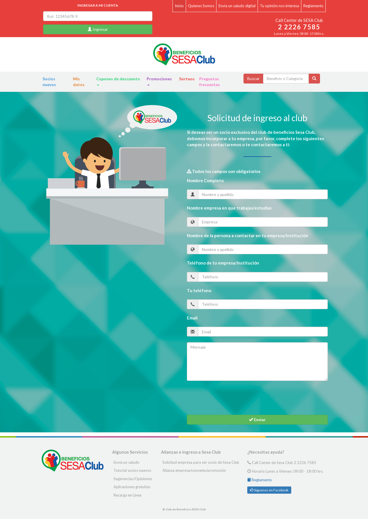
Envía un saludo (126, 462)
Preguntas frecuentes (209, 81)
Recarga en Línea (127, 495)
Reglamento (313, 5)
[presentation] (230, 398)
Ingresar (98, 29)
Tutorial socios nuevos (132, 470)
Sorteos (187, 78)
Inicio (179, 5)
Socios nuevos (49, 81)
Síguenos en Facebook (269, 490)
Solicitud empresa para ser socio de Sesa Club (200, 462)
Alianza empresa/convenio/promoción (194, 470)
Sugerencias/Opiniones (133, 478)
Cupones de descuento (118, 80)
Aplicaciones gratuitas (132, 486)
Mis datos (79, 81)
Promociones (159, 80)
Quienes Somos (201, 5)
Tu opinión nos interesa (279, 5)
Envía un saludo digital (237, 5)
